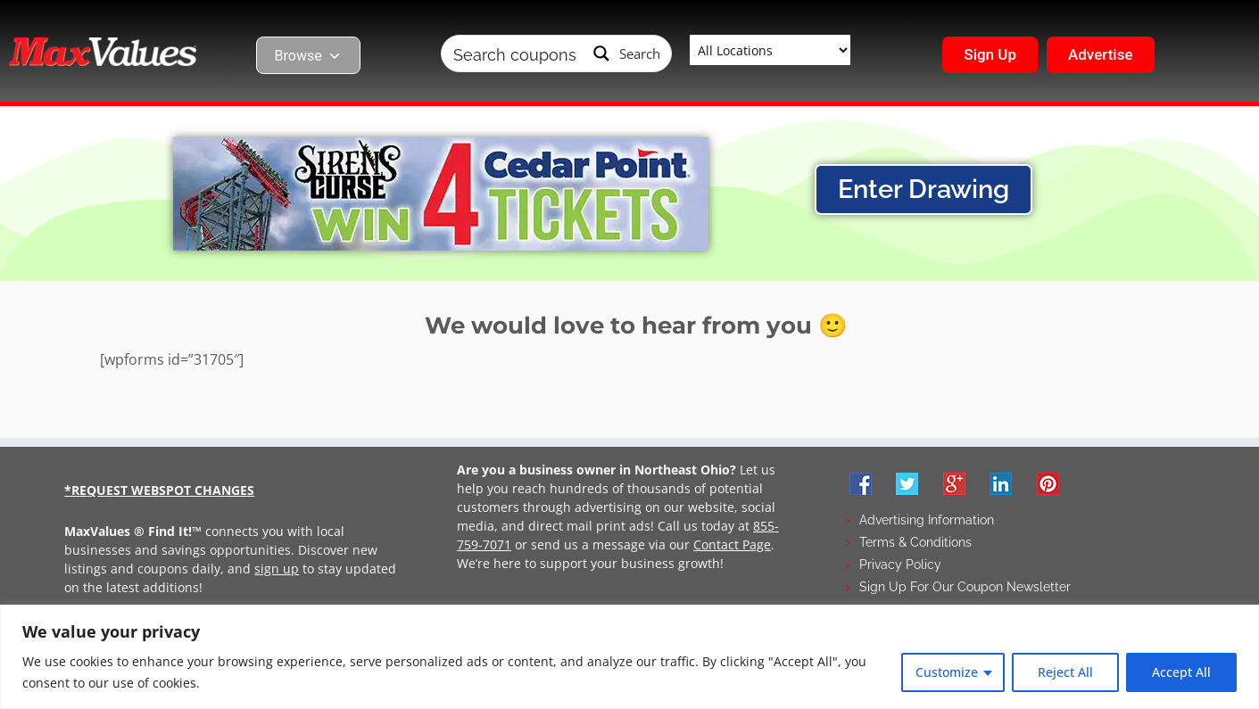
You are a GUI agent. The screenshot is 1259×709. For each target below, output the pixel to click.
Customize (946, 672)
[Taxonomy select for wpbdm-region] (770, 50)
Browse (308, 55)
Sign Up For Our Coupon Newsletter (965, 587)
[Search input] (515, 53)
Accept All (1181, 672)
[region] (629, 657)
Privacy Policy (900, 564)
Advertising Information (926, 520)
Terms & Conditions (915, 542)
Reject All (1065, 672)
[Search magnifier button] (627, 53)
